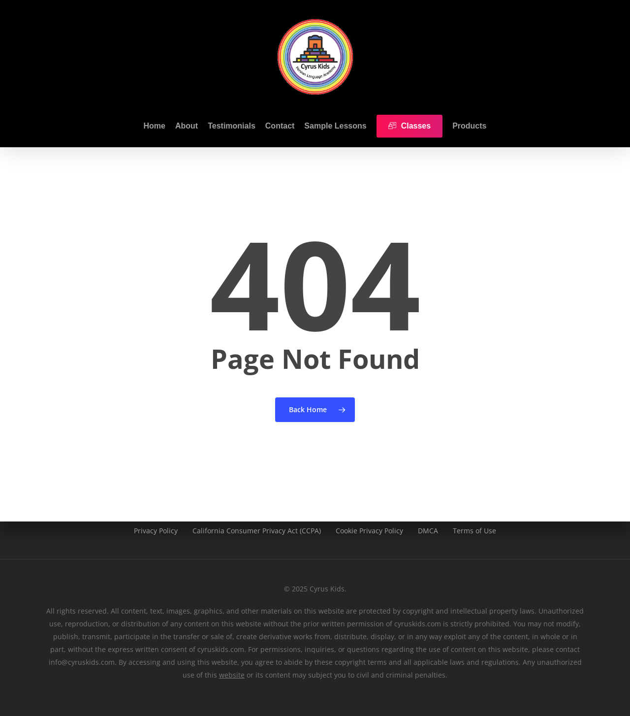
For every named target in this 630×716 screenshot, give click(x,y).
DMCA (428, 530)
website (232, 675)
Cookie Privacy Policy (369, 530)
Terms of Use (474, 530)
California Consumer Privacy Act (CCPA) (256, 530)
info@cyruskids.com (82, 662)
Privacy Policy (156, 530)
